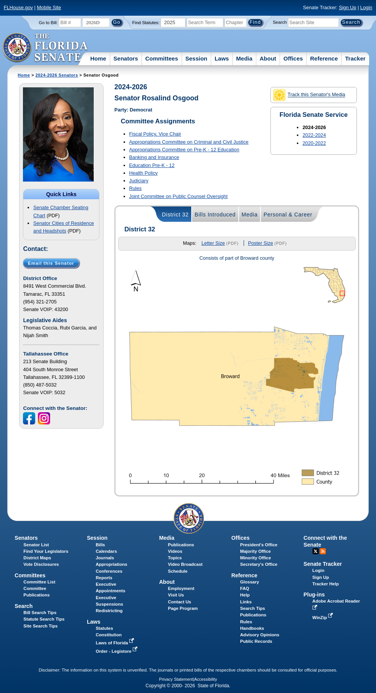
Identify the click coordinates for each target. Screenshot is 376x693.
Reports (104, 577)
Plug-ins (314, 594)
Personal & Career (288, 214)
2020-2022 (314, 143)
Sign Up (347, 7)
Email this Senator (51, 262)
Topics (175, 557)
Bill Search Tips (39, 612)
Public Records (256, 641)
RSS (323, 551)
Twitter (316, 551)
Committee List (39, 582)
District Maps (37, 557)
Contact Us (179, 602)
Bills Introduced (215, 214)
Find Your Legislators (45, 551)
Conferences (109, 571)
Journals (105, 557)
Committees (161, 58)
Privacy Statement (176, 679)
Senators (126, 58)
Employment (181, 588)
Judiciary (139, 180)
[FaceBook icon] (29, 418)
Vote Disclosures (41, 564)
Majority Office (255, 551)
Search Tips (252, 608)
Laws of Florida (115, 643)
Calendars (106, 551)
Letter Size (213, 243)
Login (366, 7)
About (268, 58)
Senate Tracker (323, 564)
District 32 (175, 214)
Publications (181, 544)
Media (244, 58)
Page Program (183, 608)
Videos (175, 551)
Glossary (249, 582)
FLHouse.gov (18, 7)
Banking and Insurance (154, 157)
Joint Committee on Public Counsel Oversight (178, 196)
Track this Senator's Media (309, 95)
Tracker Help (326, 584)
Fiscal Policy (155, 134)
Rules (135, 188)
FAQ (244, 588)
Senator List (36, 544)
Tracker (355, 58)
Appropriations (111, 564)
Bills (100, 544)
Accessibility (205, 679)
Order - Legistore (117, 651)
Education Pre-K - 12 (152, 165)
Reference (324, 58)
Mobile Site (49, 7)
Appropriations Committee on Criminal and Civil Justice (189, 142)
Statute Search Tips (43, 619)
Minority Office (255, 557)
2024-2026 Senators (57, 75)
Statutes (104, 628)
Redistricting (109, 610)
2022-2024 (314, 135)
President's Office (258, 544)
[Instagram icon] (44, 418)
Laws (222, 58)
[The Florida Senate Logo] (46, 48)
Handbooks (252, 628)
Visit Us (176, 595)
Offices (293, 58)
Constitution (109, 634)
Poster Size (260, 243)
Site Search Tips (40, 626)
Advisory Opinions (259, 634)
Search (279, 22)
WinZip (323, 617)
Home (98, 58)
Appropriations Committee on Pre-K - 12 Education (184, 149)
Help (245, 595)
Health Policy (143, 173)
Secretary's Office (258, 564)
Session (196, 58)
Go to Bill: (48, 22)
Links (246, 602)
